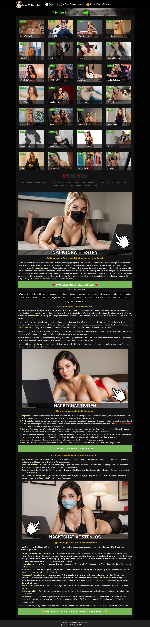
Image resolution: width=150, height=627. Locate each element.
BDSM (22, 182)
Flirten (77, 182)
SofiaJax (73, 294)
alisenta (46, 298)
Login (51, 4)
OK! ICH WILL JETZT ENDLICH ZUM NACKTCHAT (75, 611)
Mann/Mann (88, 185)
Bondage (29, 182)
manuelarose (124, 298)
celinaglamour (105, 294)
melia (94, 294)
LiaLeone (52, 294)
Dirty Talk (52, 182)
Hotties (56, 185)
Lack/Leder (64, 185)
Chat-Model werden (82, 625)
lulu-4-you (99, 298)
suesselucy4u (84, 294)
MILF (96, 185)
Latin (72, 185)
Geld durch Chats (67, 625)
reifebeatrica (81, 301)
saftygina (117, 294)
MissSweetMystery (38, 294)
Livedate (79, 185)
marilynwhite (111, 298)
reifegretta (68, 301)
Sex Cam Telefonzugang (71, 4)
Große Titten (126, 182)
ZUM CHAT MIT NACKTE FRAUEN (75, 284)
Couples (37, 182)
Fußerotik (110, 182)
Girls (117, 182)
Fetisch (69, 182)
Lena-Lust (63, 294)
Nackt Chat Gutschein (100, 4)
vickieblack (36, 298)
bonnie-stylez (75, 298)
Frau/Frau (91, 182)
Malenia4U (23, 294)
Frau (83, 182)
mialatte (127, 294)
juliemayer (88, 298)
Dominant (61, 182)
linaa (65, 298)
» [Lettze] (85, 176)
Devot (44, 182)
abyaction (56, 298)
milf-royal (25, 298)
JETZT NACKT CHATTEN (75, 448)
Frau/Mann (100, 182)
